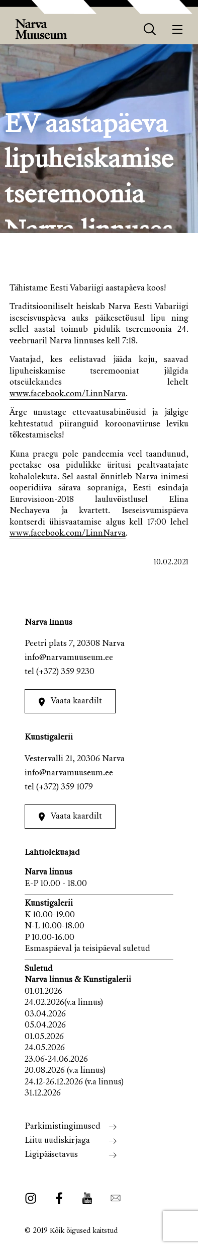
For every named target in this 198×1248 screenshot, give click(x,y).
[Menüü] (177, 29)
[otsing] (150, 29)
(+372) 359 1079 (64, 787)
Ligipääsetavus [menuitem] (51, 1155)
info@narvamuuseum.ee (69, 658)
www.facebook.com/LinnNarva (68, 394)
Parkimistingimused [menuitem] (63, 1127)
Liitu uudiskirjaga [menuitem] (57, 1141)
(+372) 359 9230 (65, 672)
